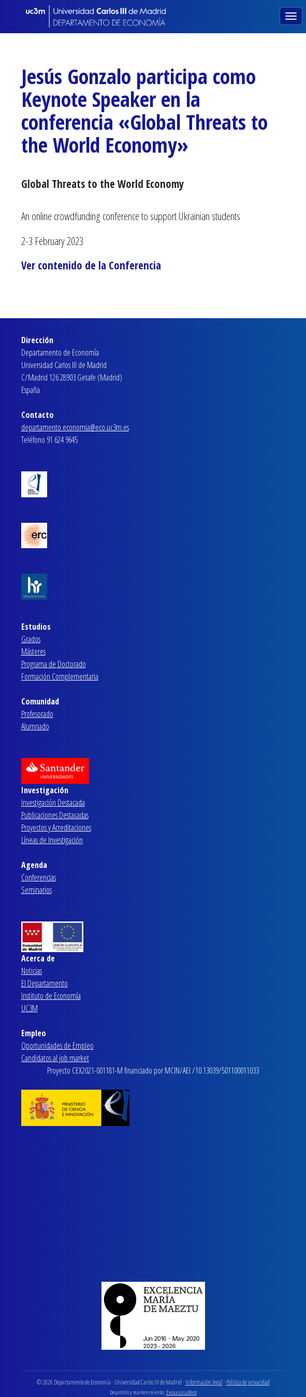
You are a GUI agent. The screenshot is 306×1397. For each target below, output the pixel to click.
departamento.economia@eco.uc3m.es (75, 427)
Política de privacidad (248, 1382)
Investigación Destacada (53, 802)
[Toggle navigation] (292, 15)
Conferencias (38, 877)
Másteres (33, 651)
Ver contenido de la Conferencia (91, 265)
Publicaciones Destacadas (55, 815)
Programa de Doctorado (53, 664)
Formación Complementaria (59, 676)
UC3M (29, 1008)
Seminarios (36, 890)
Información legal (204, 1382)
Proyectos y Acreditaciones (56, 827)
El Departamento (44, 983)
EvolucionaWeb (181, 1392)
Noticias (31, 970)
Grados (30, 639)
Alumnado (35, 726)
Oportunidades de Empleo (57, 1045)
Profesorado (37, 714)
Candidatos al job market (55, 1058)
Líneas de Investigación (52, 840)
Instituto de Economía (51, 995)
